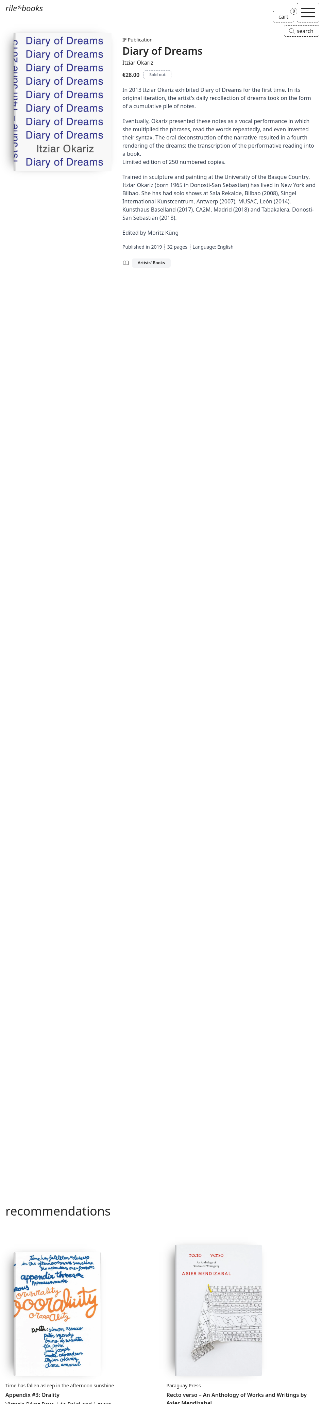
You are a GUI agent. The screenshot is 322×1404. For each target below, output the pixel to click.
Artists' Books (151, 263)
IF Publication (137, 39)
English (225, 247)
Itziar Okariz (137, 62)
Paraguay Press (184, 1385)
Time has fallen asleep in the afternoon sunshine (59, 1385)
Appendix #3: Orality (32, 1395)
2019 (156, 247)
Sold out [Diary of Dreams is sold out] (157, 75)
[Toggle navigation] (308, 12)
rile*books (24, 8)
